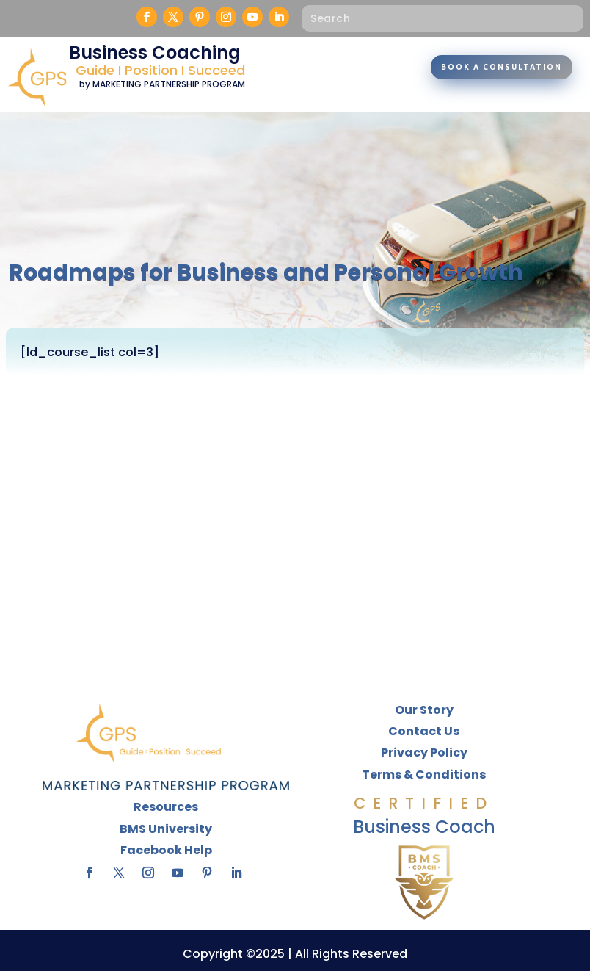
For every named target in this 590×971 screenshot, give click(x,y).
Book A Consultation (501, 67)
